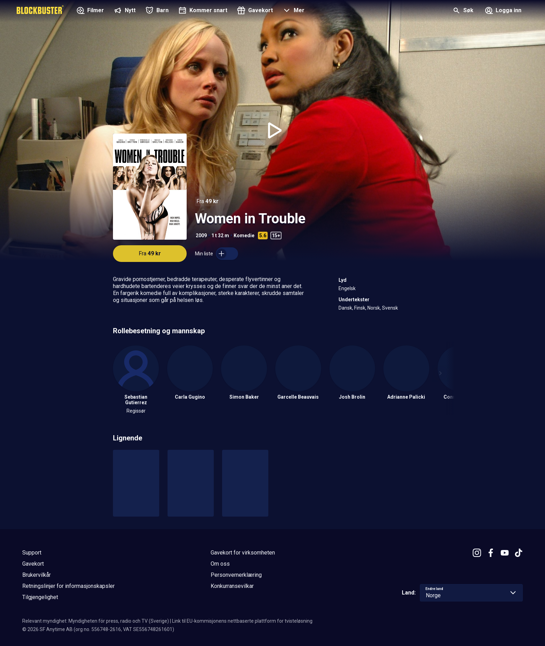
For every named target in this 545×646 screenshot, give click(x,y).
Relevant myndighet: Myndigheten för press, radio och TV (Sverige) (95, 621)
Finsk (359, 308)
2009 (201, 235)
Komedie (244, 235)
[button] (292, 11)
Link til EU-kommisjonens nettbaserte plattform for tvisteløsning (242, 621)
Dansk (345, 308)
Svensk (390, 308)
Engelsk (347, 288)
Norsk (373, 308)
